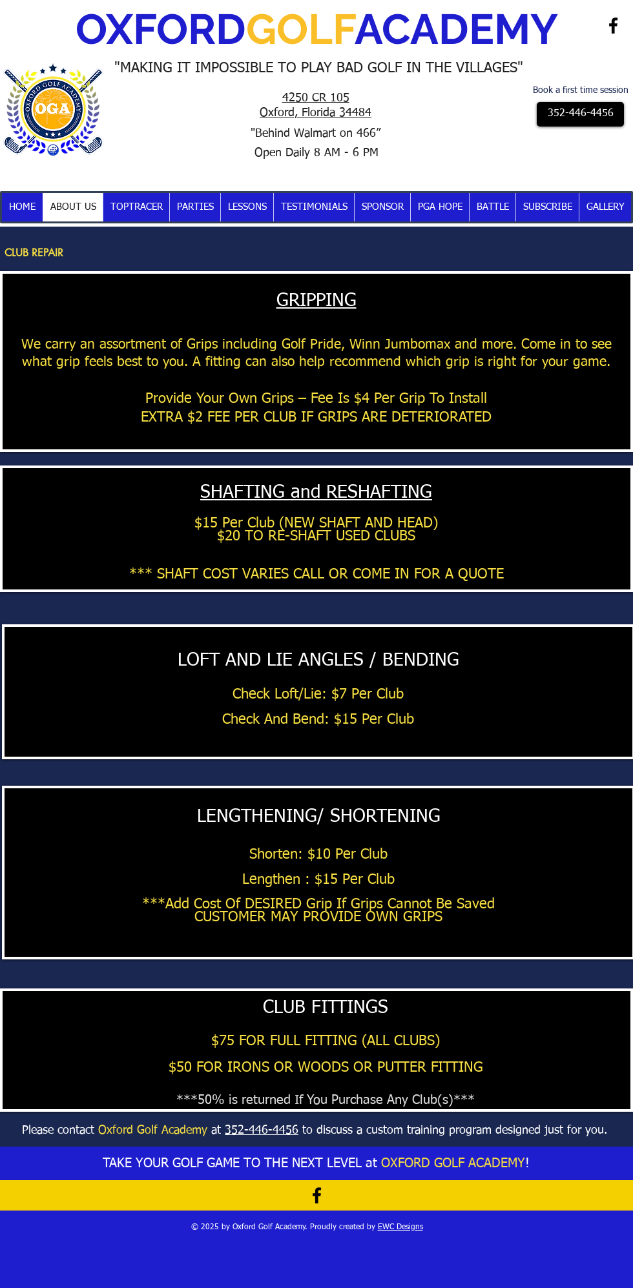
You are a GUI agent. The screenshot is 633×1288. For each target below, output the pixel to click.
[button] (136, 207)
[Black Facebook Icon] (613, 25)
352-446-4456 (261, 1130)
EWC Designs (400, 1227)
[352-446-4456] (580, 114)
